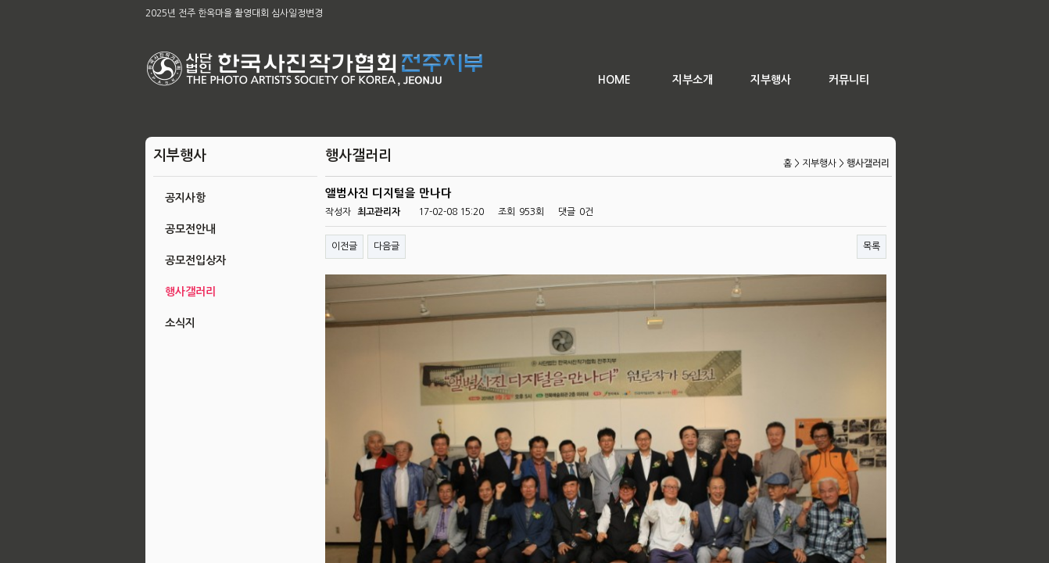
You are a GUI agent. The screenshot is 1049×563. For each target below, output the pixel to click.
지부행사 (770, 79)
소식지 (180, 322)
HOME (614, 79)
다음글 (386, 246)
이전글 (344, 246)
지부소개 (692, 79)
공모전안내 (190, 229)
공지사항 (185, 197)
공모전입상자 (195, 260)
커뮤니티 (849, 79)
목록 (871, 246)
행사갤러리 (190, 291)
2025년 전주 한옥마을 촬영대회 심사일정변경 (234, 13)
